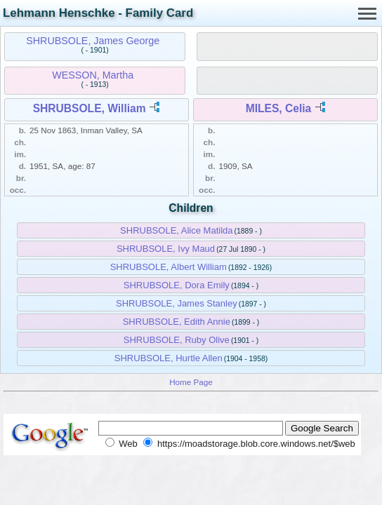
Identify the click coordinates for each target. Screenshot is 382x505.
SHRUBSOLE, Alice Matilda (176, 230)
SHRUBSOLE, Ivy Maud (166, 248)
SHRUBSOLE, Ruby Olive (177, 340)
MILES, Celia (279, 108)
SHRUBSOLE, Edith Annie (176, 321)
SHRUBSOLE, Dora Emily (177, 285)
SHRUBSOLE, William (89, 108)
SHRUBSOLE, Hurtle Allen (168, 358)
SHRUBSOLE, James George (92, 40)
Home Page (191, 381)
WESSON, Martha (92, 75)
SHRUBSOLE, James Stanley (176, 303)
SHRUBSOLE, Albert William (168, 267)
